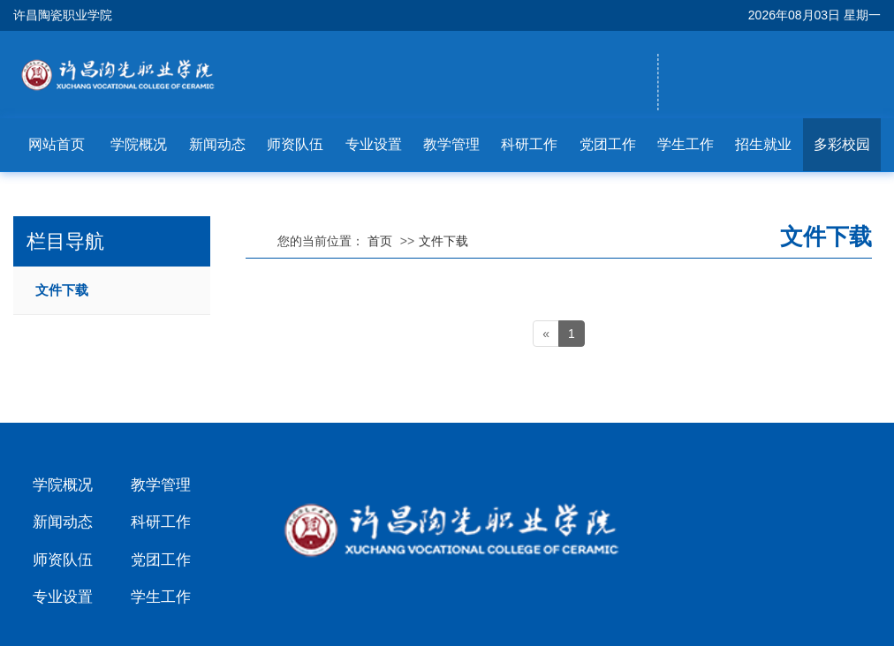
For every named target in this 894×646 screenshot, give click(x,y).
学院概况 (138, 144)
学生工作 (685, 144)
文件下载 (61, 290)
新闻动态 (217, 144)
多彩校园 (842, 144)
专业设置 (373, 144)
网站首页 (56, 144)
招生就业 (763, 144)
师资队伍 (295, 144)
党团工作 (608, 144)
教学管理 (451, 144)
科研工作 (529, 144)
